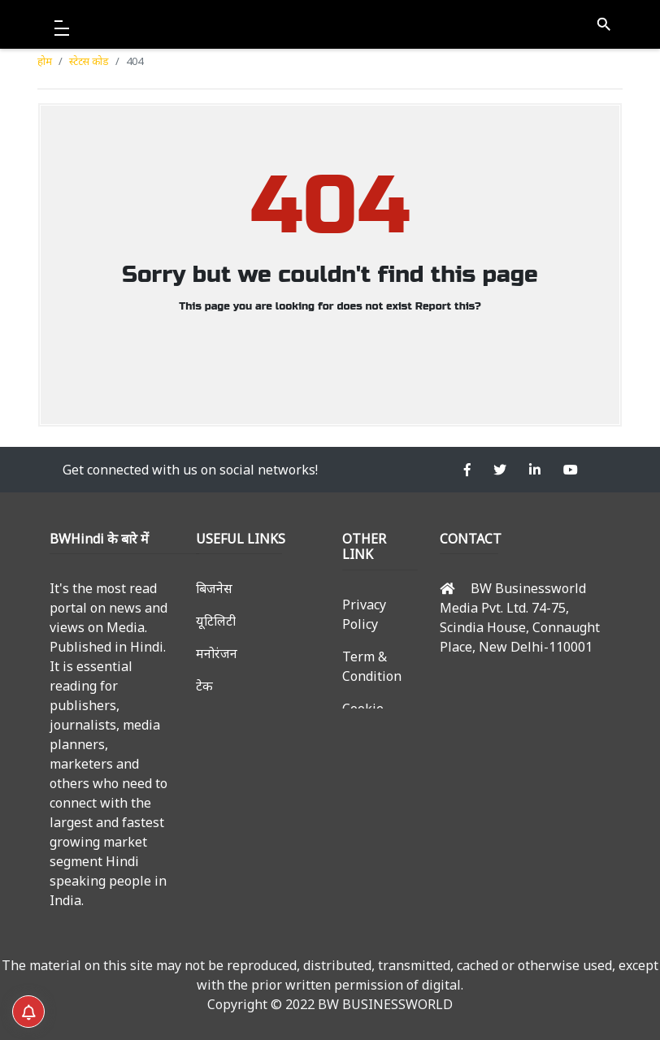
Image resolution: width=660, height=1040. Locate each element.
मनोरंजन (216, 653)
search (603, 24)
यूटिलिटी (216, 621)
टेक (204, 686)
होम (44, 61)
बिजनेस (214, 588)
